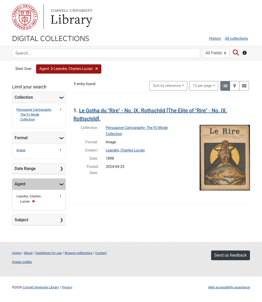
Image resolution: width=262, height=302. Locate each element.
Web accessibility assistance (229, 287)
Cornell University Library (41, 287)
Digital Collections (50, 38)
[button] (68, 69)
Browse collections (78, 253)
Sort (167, 86)
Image (21, 150)
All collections (236, 38)
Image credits (22, 262)
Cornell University (25, 17)
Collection (24, 97)
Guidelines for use (49, 253)
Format (21, 137)
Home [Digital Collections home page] (16, 253)
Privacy (67, 287)
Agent (20, 184)
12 (202, 85)
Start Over (23, 69)
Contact (101, 253)
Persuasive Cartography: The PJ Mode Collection (34, 114)
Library (70, 17)
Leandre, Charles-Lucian (125, 150)
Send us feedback (230, 255)
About (28, 253)
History (215, 38)
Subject (21, 219)
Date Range (25, 168)
